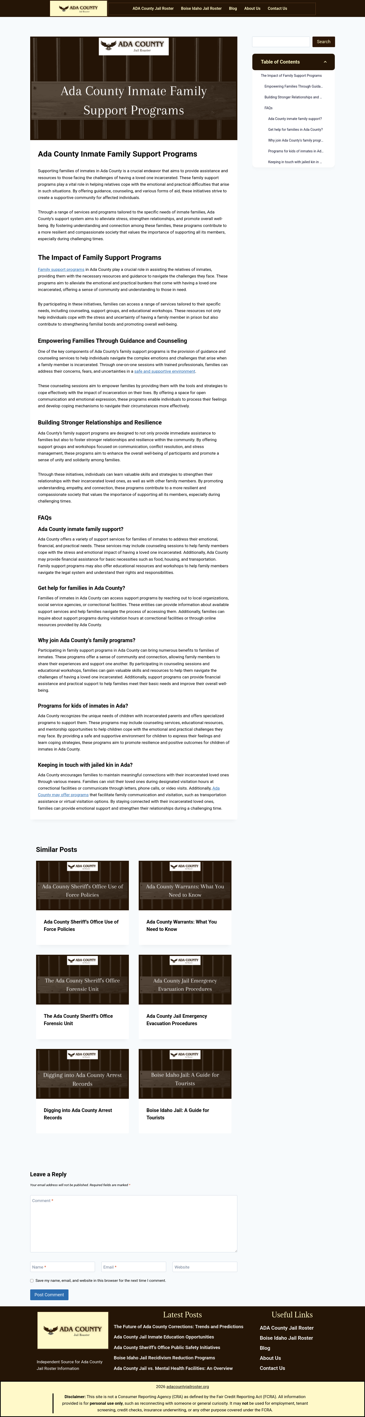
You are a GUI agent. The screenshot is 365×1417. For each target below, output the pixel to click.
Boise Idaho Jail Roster (201, 8)
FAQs (269, 108)
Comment (42, 1200)
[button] (278, 8)
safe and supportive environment (164, 371)
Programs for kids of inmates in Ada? (296, 151)
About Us (252, 8)
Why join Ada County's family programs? (298, 140)
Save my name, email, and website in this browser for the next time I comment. (101, 1280)
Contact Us (277, 8)
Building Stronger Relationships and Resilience (300, 97)
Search (323, 41)
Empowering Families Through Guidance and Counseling (300, 86)
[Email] (133, 1267)
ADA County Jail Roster (153, 8)
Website (182, 1267)
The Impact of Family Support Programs (291, 76)
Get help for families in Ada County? (295, 130)
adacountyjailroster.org (187, 1386)
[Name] (62, 1267)
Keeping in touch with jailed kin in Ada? (297, 162)
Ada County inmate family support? (295, 119)
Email (110, 1267)
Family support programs (61, 269)
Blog (233, 8)
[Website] (205, 1267)
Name (39, 1267)
